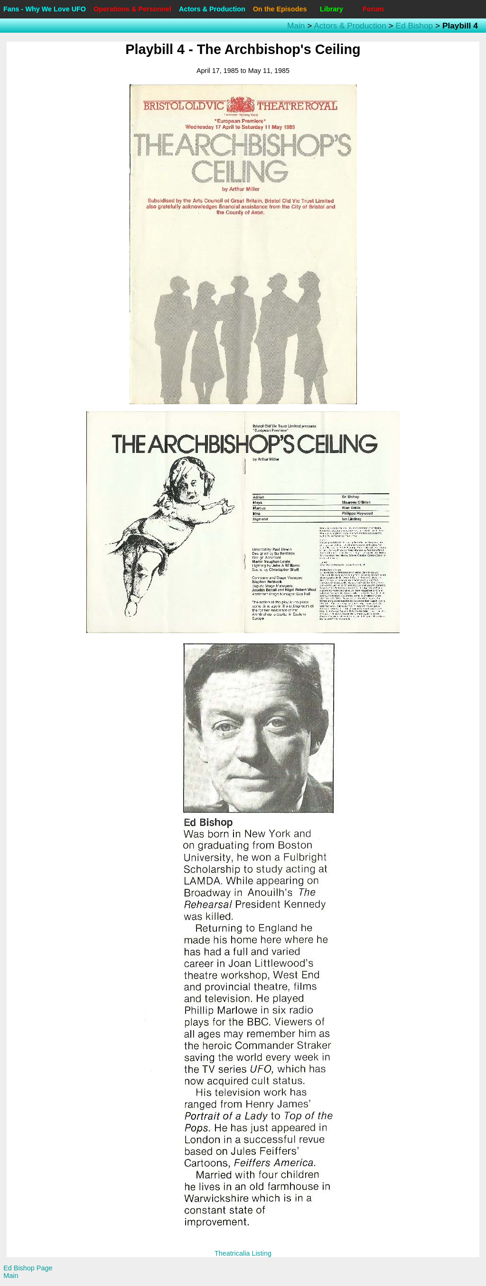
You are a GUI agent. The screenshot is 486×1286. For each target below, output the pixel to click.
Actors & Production (212, 9)
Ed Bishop (414, 25)
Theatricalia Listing (243, 1253)
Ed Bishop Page (27, 1268)
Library (331, 9)
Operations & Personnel (132, 9)
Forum (373, 9)
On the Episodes (280, 9)
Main (296, 25)
